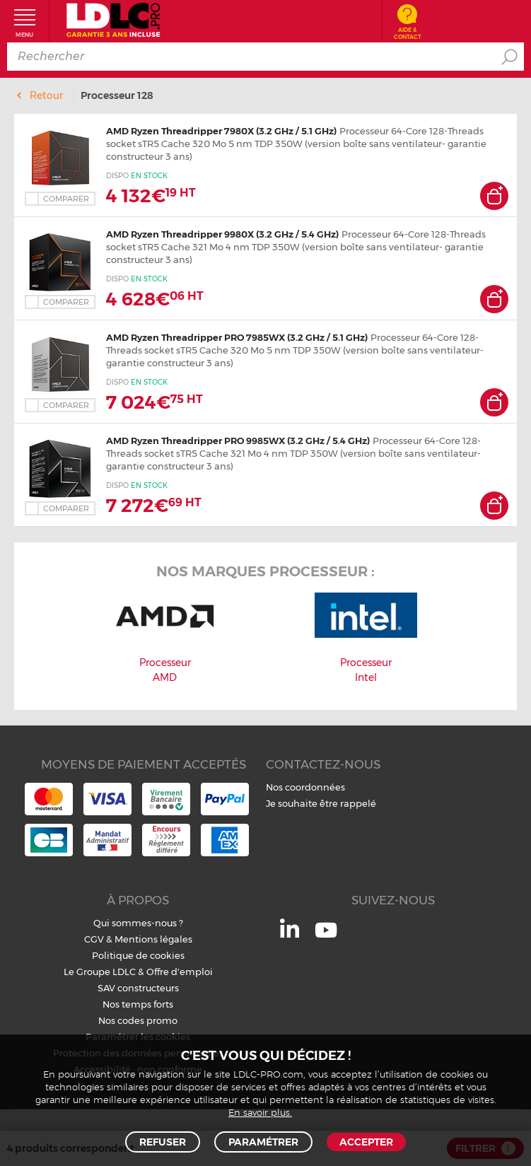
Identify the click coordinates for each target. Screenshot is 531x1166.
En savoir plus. (260, 1113)
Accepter (366, 1142)
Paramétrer (263, 1142)
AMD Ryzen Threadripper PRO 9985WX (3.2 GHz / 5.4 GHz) (238, 440)
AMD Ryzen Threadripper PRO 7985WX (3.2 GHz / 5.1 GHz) (237, 337)
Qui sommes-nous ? (138, 922)
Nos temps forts (138, 1004)
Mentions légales (153, 939)
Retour (46, 95)
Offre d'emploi (179, 971)
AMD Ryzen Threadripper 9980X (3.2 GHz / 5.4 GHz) (222, 234)
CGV (94, 939)
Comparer (66, 199)
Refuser (162, 1142)
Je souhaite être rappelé (321, 803)
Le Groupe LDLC (100, 971)
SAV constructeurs (138, 987)
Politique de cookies (138, 955)
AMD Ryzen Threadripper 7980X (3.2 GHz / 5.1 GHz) (221, 130)
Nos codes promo (137, 1020)
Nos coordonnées (305, 787)
